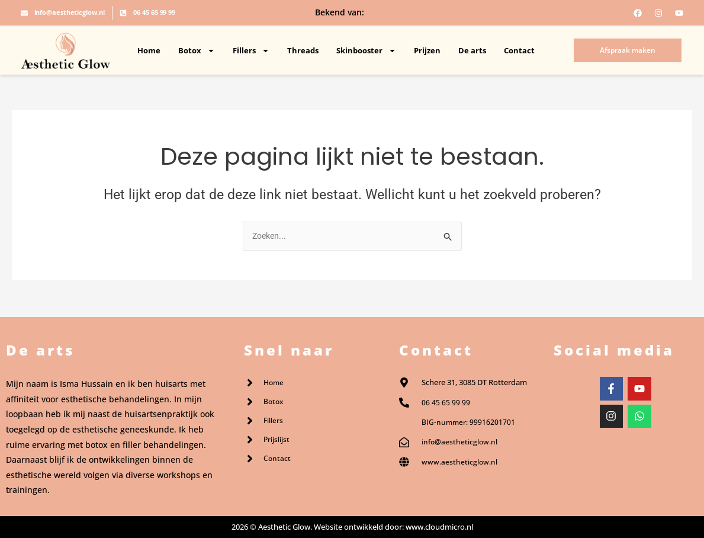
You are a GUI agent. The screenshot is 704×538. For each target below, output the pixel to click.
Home (148, 50)
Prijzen (427, 50)
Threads (303, 50)
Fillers (251, 50)
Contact (519, 50)
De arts (472, 50)
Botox (196, 50)
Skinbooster (366, 50)
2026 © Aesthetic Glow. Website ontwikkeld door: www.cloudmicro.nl (352, 526)
